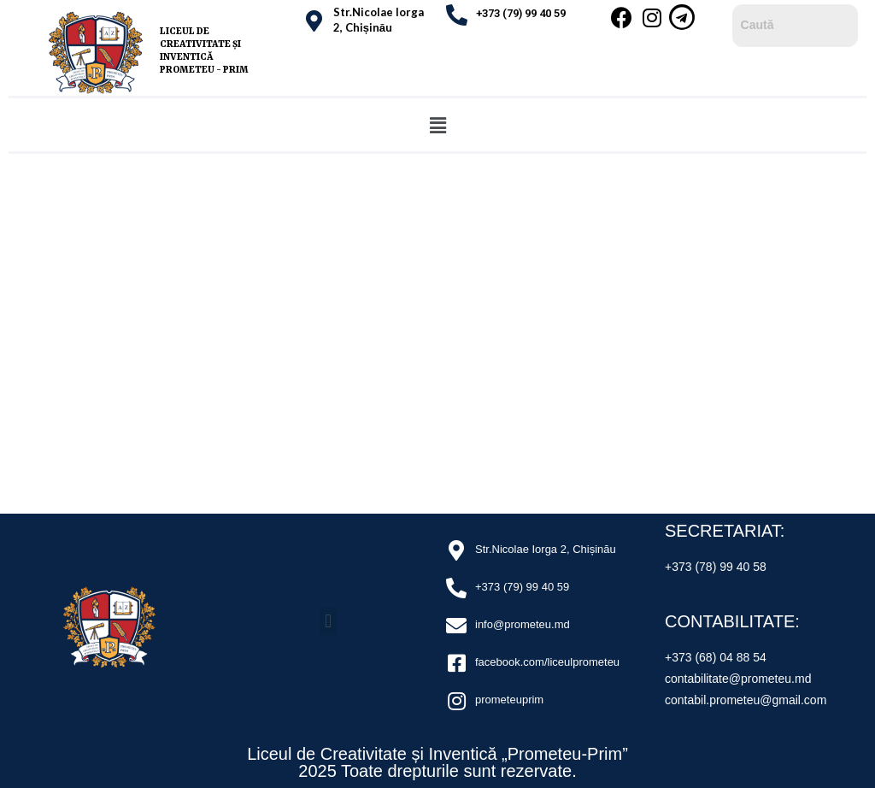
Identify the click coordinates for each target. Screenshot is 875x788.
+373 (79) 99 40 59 (521, 13)
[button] (437, 125)
